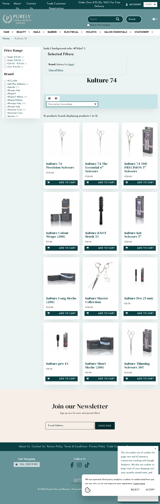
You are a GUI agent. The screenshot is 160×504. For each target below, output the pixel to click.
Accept (150, 490)
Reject (135, 490)
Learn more (139, 483)
